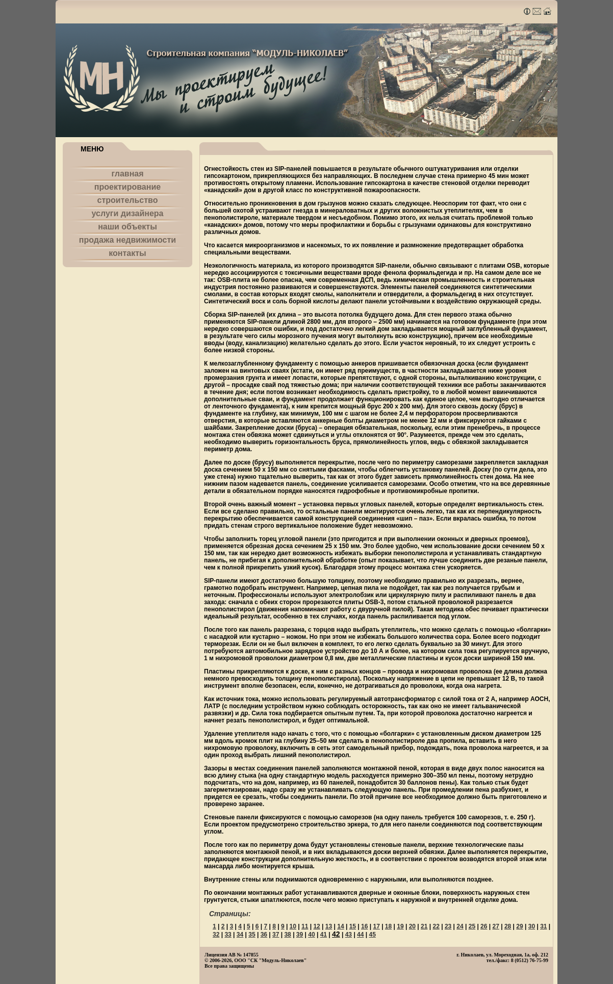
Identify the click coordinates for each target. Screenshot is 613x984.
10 (293, 926)
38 (287, 934)
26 (483, 926)
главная (127, 173)
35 (251, 934)
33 (227, 934)
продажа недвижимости (127, 240)
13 (328, 926)
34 (240, 934)
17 (376, 926)
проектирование (127, 187)
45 (372, 934)
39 (299, 934)
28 (507, 926)
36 (264, 934)
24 (459, 926)
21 (424, 926)
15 (352, 926)
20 (412, 926)
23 (448, 926)
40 (311, 934)
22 (435, 926)
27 (496, 926)
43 (348, 934)
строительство (127, 200)
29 (519, 926)
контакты (127, 253)
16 (364, 926)
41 (323, 934)
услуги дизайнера (128, 213)
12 (316, 926)
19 (400, 926)
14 (340, 926)
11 (304, 926)
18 (388, 926)
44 (360, 934)
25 (472, 926)
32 (216, 934)
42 (336, 934)
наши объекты (127, 226)
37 (275, 934)
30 (531, 926)
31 (543, 926)
